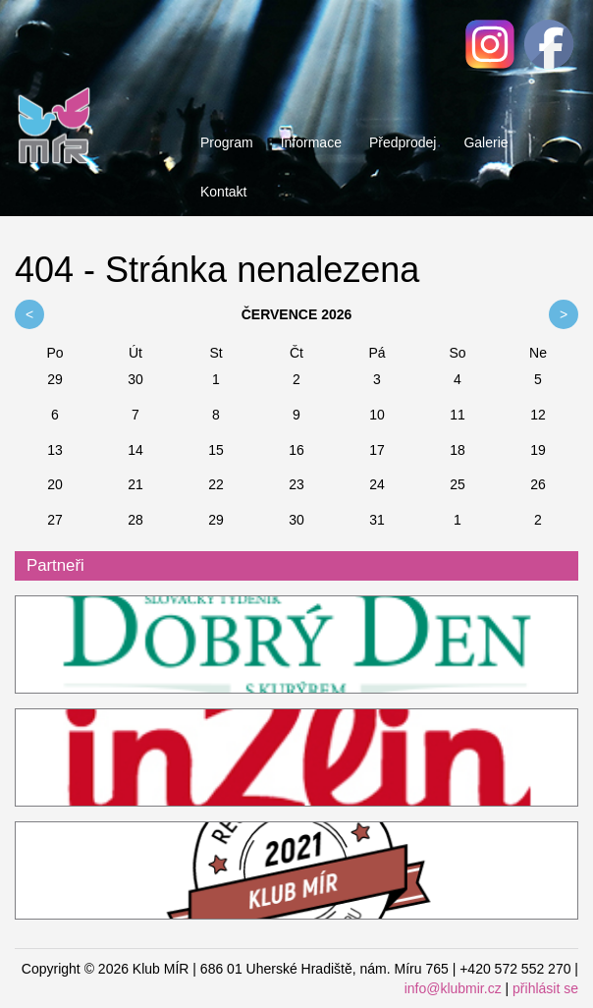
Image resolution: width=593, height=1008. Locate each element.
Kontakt (223, 191)
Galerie (485, 142)
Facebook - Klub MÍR (548, 44)
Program (226, 142)
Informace (311, 142)
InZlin (296, 758)
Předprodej (403, 142)
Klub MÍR (54, 83)
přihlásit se (545, 988)
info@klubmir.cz (453, 988)
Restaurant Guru (296, 871)
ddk (296, 645)
